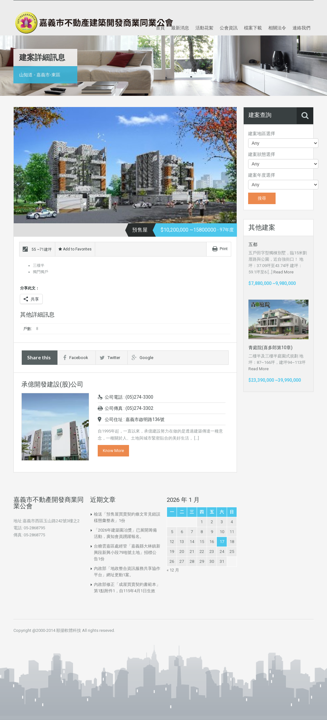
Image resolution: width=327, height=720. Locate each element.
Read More (283, 272)
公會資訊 (229, 27)
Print (224, 249)
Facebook (75, 357)
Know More (113, 450)
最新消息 (180, 27)
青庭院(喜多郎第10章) (270, 347)
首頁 (160, 27)
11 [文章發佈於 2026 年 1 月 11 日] (232, 531)
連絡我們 (301, 27)
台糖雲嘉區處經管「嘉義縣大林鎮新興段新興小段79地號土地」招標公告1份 (127, 552)
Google (142, 357)
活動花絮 (204, 27)
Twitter (110, 357)
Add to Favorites (75, 249)
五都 (252, 244)
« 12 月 (173, 570)
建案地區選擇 (261, 133)
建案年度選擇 (261, 175)
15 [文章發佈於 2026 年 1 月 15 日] (202, 541)
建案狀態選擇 (261, 154)
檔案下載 (253, 27)
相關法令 (277, 27)
